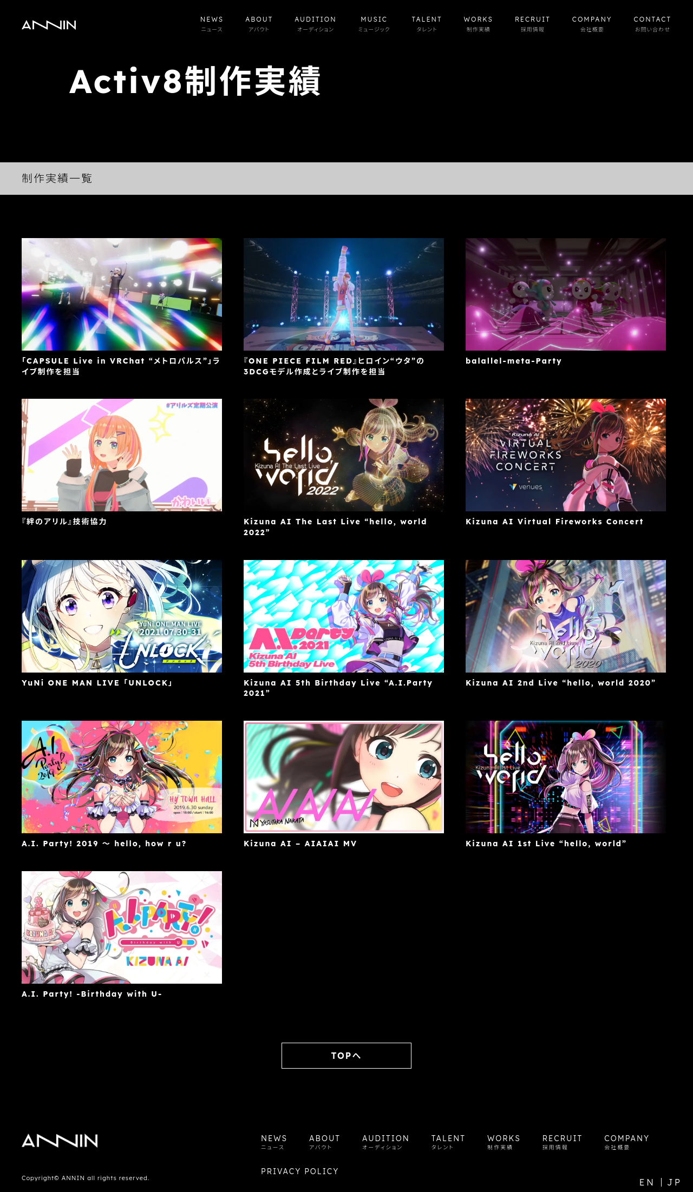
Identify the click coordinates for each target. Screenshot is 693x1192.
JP (674, 1182)
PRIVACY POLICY (300, 1171)
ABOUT (259, 24)
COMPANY (592, 24)
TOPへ (346, 1055)
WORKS (478, 24)
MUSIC (374, 24)
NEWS (212, 24)
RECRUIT (533, 24)
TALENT (427, 24)
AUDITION (315, 24)
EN (647, 1182)
